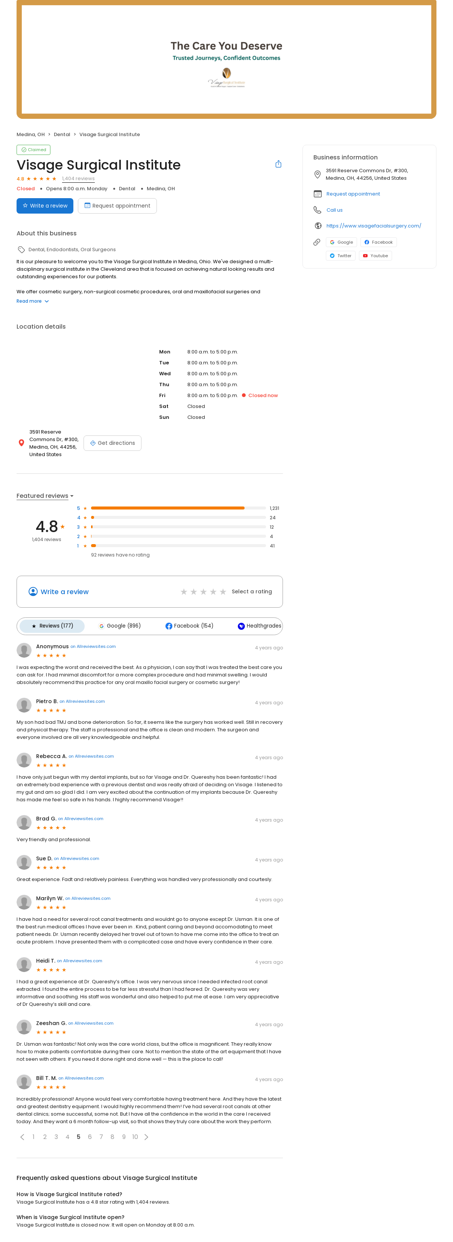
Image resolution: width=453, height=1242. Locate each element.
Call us (335, 210)
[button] (22, 1135)
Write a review (65, 591)
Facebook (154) (183, 625)
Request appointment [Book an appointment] (117, 205)
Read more (33, 301)
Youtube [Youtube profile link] (375, 256)
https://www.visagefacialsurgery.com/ (374, 225)
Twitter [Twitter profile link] (340, 256)
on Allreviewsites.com (93, 645)
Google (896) (115, 625)
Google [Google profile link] (341, 242)
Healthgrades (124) (257, 625)
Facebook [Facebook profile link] (379, 242)
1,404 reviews (78, 178)
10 (135, 1135)
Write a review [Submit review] (45, 205)
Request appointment (353, 193)
